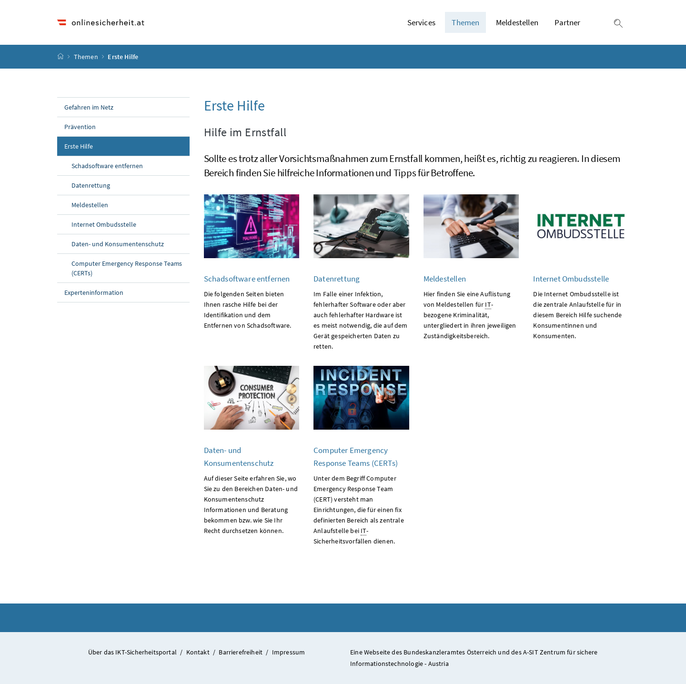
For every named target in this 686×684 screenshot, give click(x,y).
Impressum (288, 652)
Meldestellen (517, 22)
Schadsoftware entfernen (107, 165)
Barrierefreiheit (240, 652)
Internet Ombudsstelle (103, 224)
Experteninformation (93, 292)
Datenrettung (90, 185)
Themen (87, 56)
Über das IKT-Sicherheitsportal (132, 652)
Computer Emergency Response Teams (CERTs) (126, 268)
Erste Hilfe (99, 146)
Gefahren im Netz (88, 107)
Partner (567, 22)
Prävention (80, 126)
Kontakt (198, 652)
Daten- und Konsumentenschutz (117, 244)
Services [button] (421, 22)
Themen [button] (465, 22)
